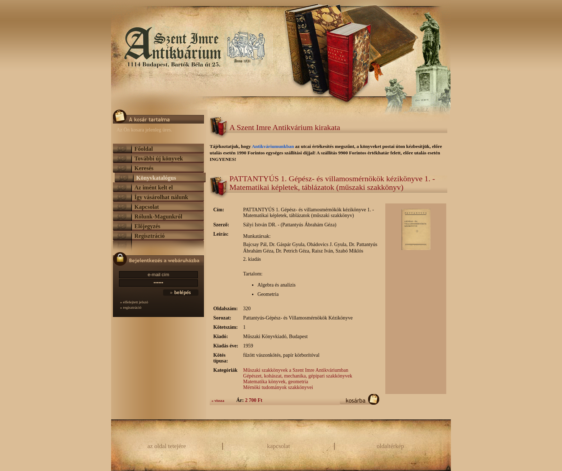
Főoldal (143, 149)
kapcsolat (278, 446)
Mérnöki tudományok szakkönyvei (278, 387)
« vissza (217, 400)
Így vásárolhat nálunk (161, 197)
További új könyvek (158, 158)
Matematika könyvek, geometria (275, 381)
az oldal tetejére (166, 446)
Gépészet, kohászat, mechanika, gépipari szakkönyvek (297, 376)
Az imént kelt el (153, 187)
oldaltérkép (390, 446)
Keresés (143, 168)
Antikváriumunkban (273, 146)
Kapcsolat (146, 207)
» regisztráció (131, 307)
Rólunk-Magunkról (158, 216)
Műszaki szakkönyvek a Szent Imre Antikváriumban (295, 370)
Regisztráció (149, 236)
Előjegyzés (147, 226)
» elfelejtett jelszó (134, 302)
